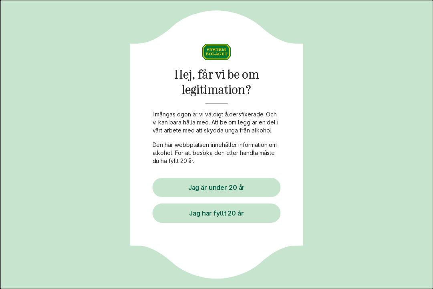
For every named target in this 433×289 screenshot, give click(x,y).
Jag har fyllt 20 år (217, 213)
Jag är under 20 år (217, 187)
